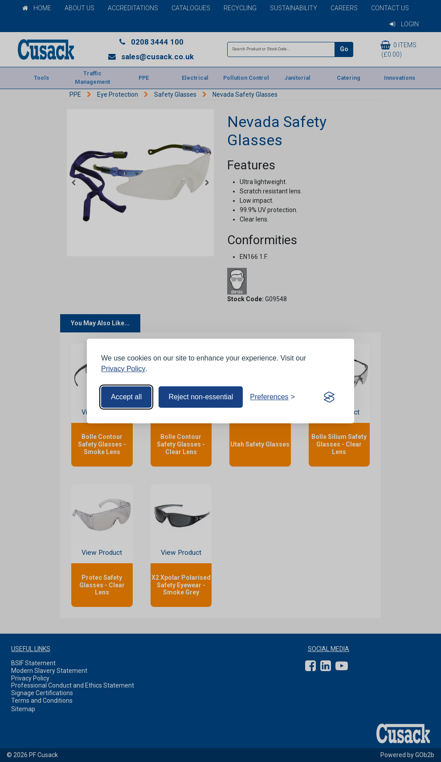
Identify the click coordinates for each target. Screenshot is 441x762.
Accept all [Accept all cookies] (126, 397)
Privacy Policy (123, 369)
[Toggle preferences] (272, 397)
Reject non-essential (200, 397)
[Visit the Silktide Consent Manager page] (329, 397)
